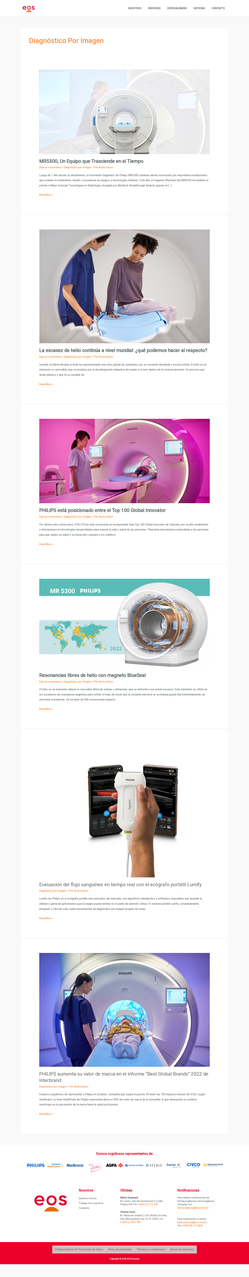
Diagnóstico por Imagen (79, 167)
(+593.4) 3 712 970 (148, 1217)
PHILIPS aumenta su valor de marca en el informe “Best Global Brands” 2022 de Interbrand (120, 1090)
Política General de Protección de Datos (79, 1262)
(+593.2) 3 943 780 (130, 1235)
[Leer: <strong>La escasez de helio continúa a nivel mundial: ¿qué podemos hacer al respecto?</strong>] (124, 286)
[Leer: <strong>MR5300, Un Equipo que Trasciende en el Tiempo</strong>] (124, 112)
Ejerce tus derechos (182, 1262)
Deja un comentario (50, 167)
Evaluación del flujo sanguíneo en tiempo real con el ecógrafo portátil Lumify (119, 894)
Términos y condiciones (151, 1262)
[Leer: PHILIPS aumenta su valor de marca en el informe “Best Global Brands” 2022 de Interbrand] (124, 1022)
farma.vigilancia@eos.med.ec (193, 1221)
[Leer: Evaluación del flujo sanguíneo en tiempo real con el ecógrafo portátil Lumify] (124, 817)
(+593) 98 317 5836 (192, 1238)
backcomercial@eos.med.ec (192, 1235)
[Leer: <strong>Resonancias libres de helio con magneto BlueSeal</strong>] (124, 630)
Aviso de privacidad (119, 1262)
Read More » (47, 194)
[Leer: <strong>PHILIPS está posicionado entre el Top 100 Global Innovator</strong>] (124, 467)
